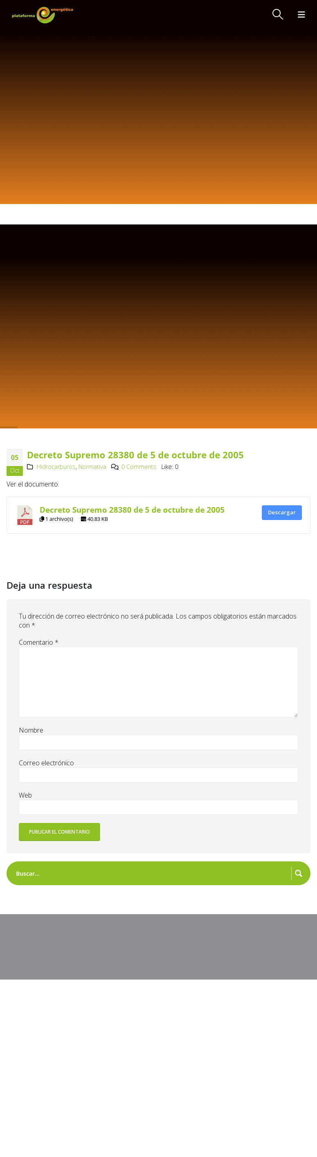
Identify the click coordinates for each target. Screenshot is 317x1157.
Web (25, 795)
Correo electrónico (46, 762)
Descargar (282, 512)
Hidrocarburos (56, 467)
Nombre (31, 730)
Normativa (92, 467)
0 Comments (138, 467)
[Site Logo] (43, 15)
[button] (278, 14)
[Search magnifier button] (299, 873)
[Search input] (152, 873)
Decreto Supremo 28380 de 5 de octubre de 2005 (132, 510)
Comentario (38, 642)
